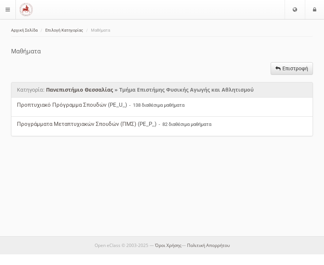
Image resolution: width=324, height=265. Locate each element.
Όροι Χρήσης (168, 245)
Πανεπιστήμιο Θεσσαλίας (79, 89)
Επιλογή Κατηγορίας (64, 30)
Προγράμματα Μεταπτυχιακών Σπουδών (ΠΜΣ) (76, 124)
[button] (295, 9)
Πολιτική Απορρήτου (208, 245)
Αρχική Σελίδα (24, 30)
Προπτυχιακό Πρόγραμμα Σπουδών (61, 105)
